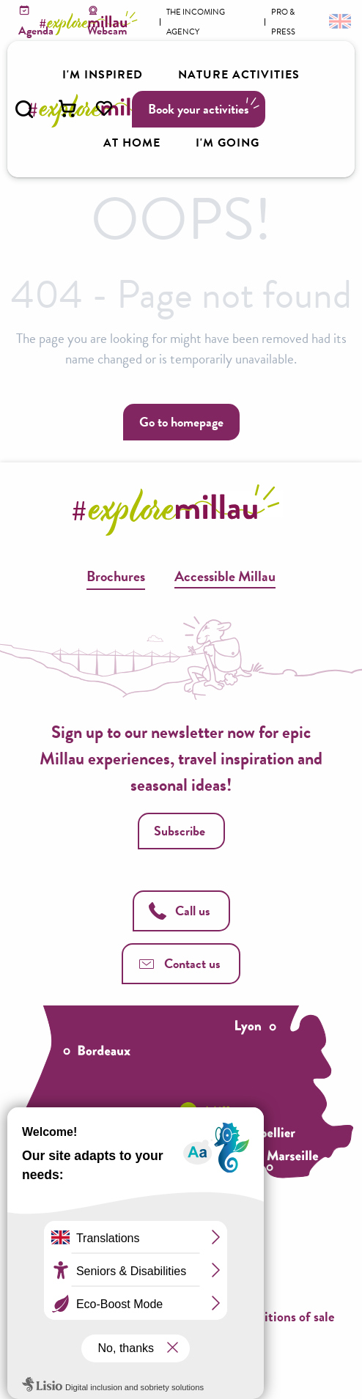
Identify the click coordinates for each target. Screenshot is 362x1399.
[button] (24, 109)
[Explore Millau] (91, 23)
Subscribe (179, 831)
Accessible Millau (225, 576)
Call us (179, 910)
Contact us (179, 963)
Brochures (115, 576)
